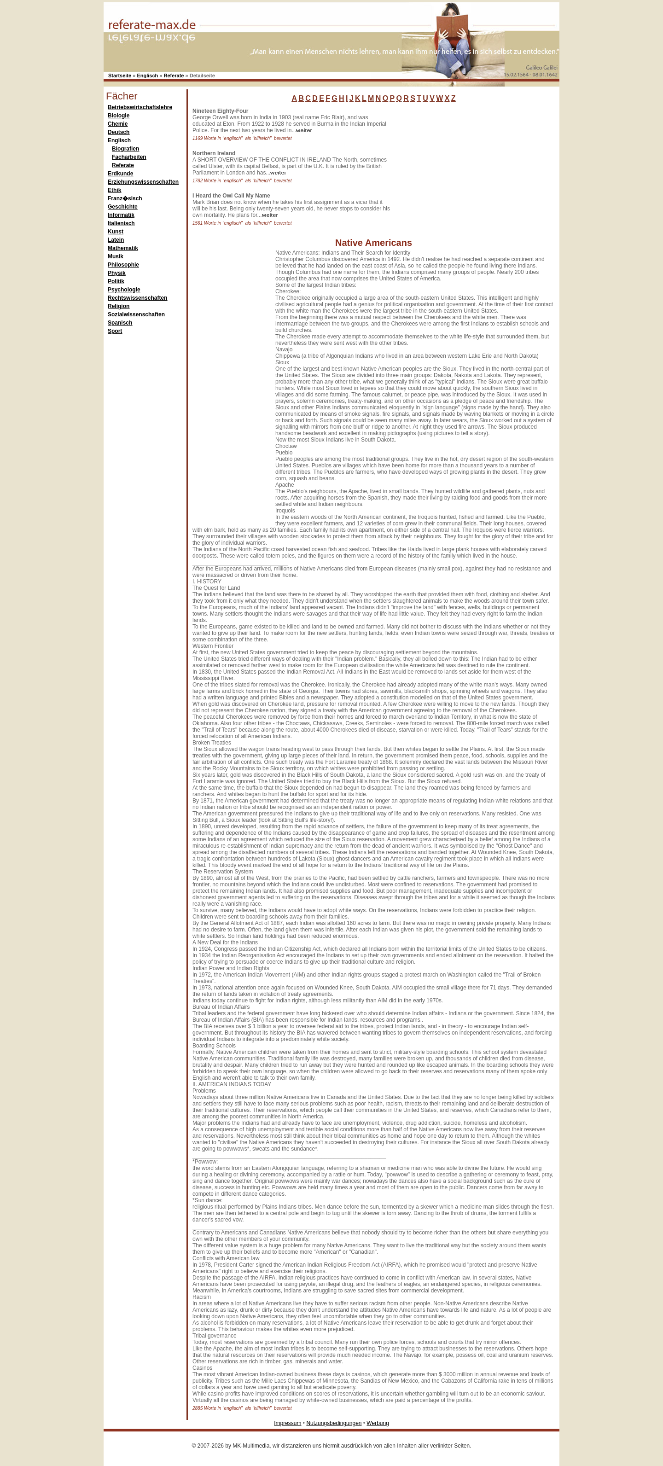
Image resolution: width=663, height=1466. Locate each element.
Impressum (287, 1423)
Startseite (119, 75)
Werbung (377, 1423)
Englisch (147, 75)
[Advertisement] (463, 165)
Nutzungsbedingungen (333, 1423)
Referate (173, 75)
